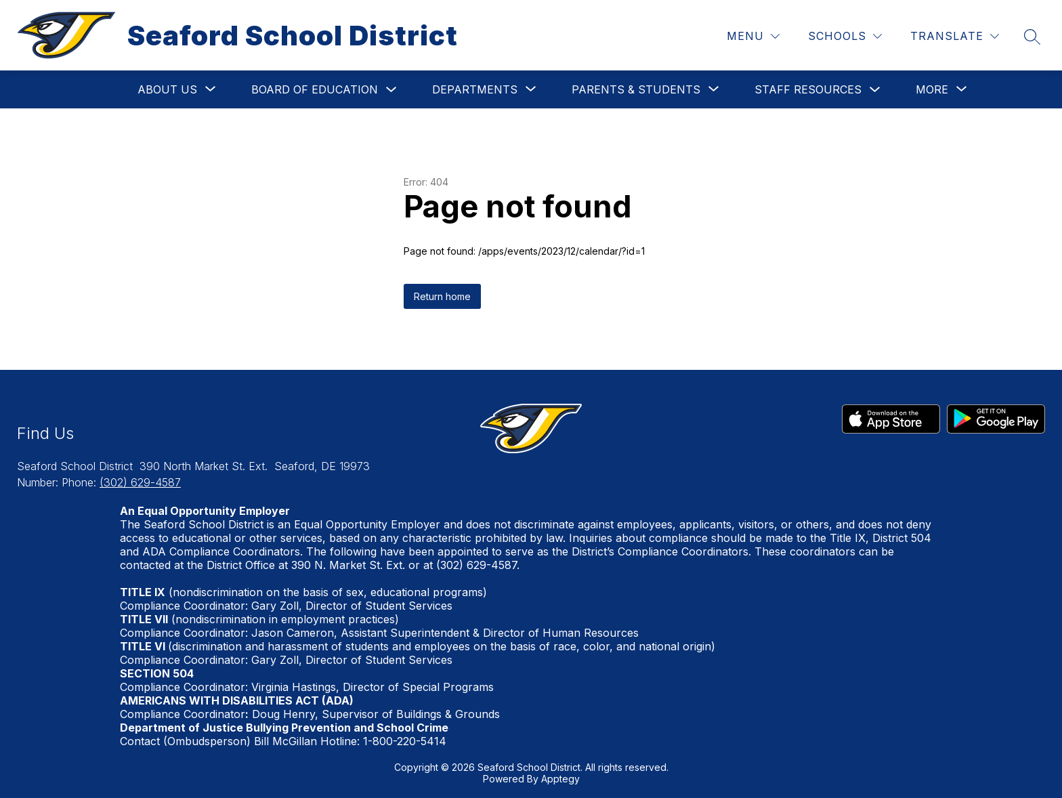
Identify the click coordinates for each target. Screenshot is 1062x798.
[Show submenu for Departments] (474, 89)
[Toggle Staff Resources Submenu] (875, 90)
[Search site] (1032, 36)
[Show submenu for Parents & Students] (636, 89)
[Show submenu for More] (932, 89)
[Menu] (753, 36)
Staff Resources (808, 89)
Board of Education (314, 89)
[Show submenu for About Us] (167, 89)
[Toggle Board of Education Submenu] (391, 90)
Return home (442, 296)
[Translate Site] (954, 36)
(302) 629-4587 (140, 482)
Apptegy (560, 778)
